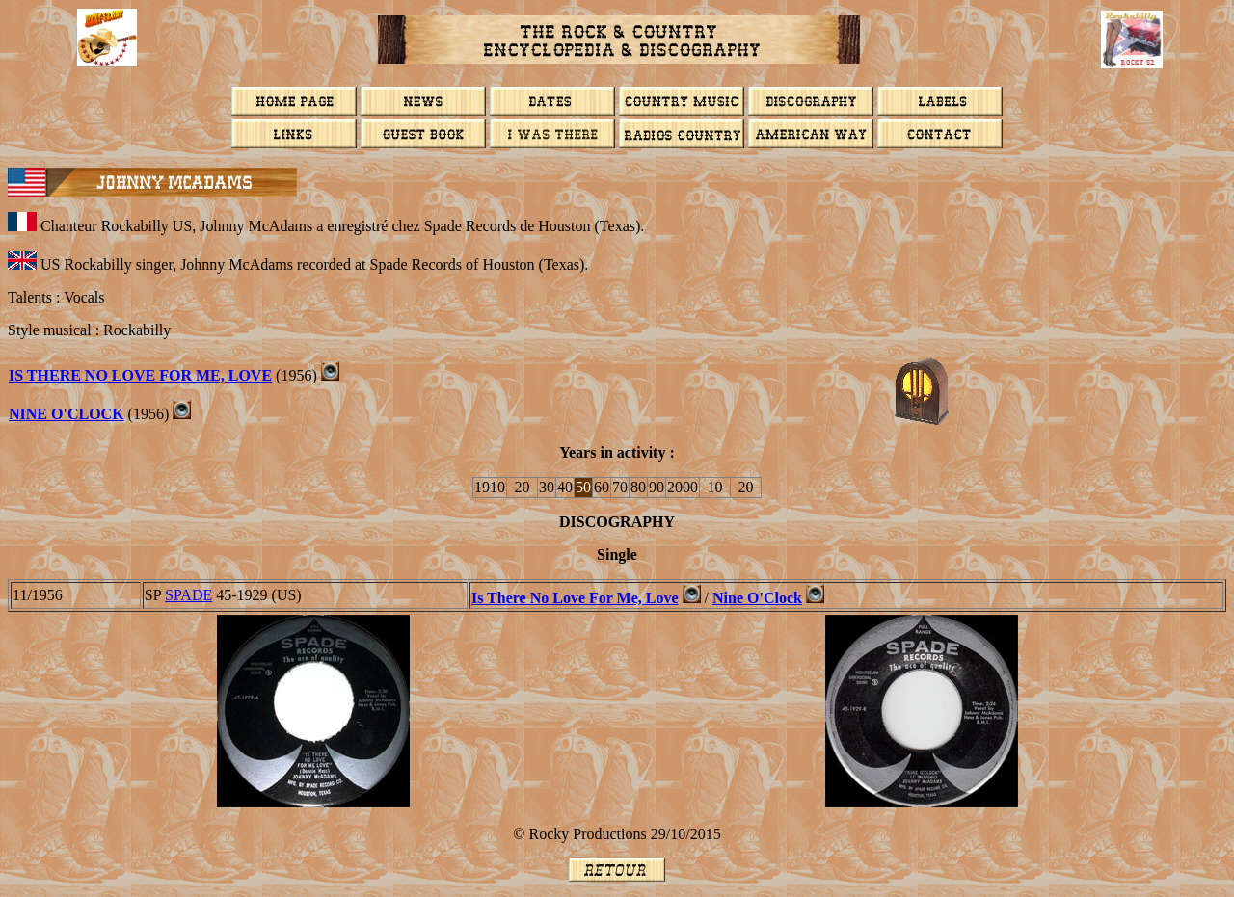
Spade (188, 595)
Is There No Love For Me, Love (140, 375)
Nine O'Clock (66, 414)
